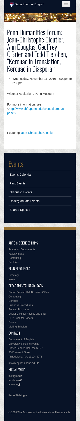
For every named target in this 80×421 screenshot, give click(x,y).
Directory (14, 275)
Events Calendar (21, 174)
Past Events (18, 183)
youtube (13, 384)
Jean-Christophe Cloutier (37, 132)
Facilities (14, 262)
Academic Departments (22, 249)
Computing (15, 258)
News (12, 279)
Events (16, 163)
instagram (14, 375)
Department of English (27, 4)
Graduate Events (21, 192)
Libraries (13, 300)
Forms (12, 322)
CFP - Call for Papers (21, 318)
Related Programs (19, 309)
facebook (14, 380)
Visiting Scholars (18, 326)
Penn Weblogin (18, 395)
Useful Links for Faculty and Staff (27, 313)
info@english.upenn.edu (22, 363)
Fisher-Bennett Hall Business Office (29, 292)
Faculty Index (16, 253)
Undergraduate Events (24, 201)
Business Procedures (21, 305)
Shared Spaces (20, 209)
